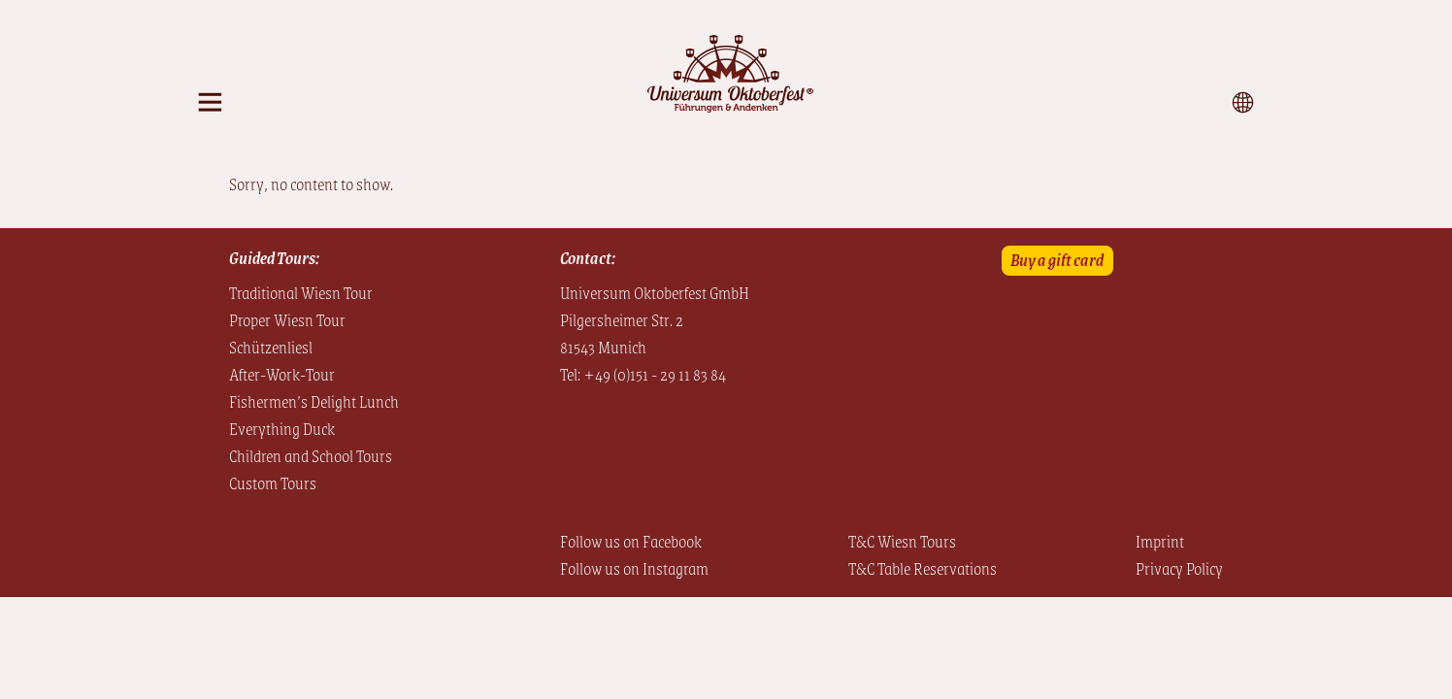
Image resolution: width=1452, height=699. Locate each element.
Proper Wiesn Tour (287, 319)
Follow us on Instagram (634, 568)
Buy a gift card (1057, 259)
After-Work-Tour (282, 373)
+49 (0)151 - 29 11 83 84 (654, 373)
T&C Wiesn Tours (902, 540)
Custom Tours (272, 482)
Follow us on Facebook (631, 540)
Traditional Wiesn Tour (301, 292)
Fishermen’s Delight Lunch (314, 401)
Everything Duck (282, 428)
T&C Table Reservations (922, 568)
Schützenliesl (271, 346)
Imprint (1160, 540)
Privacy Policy (1179, 568)
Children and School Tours (310, 455)
